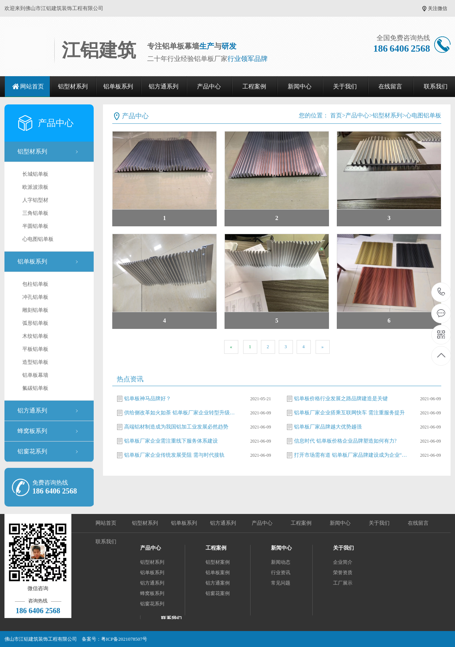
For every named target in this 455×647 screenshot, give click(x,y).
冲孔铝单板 (35, 297)
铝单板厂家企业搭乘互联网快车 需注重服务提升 (349, 412)
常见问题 (280, 583)
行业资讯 (280, 572)
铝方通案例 (218, 583)
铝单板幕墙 (35, 375)
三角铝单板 (35, 213)
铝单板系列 (118, 86)
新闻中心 (300, 86)
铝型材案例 (218, 562)
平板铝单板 (35, 349)
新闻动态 (280, 562)
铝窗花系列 (32, 451)
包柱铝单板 (35, 284)
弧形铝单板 (35, 323)
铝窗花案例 (218, 593)
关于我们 (345, 86)
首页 (336, 115)
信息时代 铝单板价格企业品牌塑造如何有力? (345, 441)
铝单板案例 (218, 572)
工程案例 (254, 86)
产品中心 (209, 86)
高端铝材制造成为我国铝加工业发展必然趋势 (176, 427)
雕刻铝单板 (35, 310)
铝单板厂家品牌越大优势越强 (328, 427)
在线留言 (390, 86)
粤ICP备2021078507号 (124, 639)
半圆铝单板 (35, 226)
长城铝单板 (35, 174)
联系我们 (106, 541)
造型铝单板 (35, 362)
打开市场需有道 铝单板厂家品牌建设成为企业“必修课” (351, 455)
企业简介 (342, 562)
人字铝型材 (35, 200)
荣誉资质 (342, 572)
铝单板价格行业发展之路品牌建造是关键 (341, 398)
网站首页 (32, 86)
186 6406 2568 (441, 292)
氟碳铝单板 (35, 388)
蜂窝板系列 (32, 431)
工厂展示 (342, 583)
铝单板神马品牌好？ (147, 398)
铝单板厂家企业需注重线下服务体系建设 (171, 441)
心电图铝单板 (38, 239)
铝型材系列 (73, 86)
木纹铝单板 (35, 336)
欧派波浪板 (35, 187)
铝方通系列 (163, 86)
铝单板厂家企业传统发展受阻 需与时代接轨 (174, 455)
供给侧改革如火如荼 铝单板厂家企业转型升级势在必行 (181, 412)
